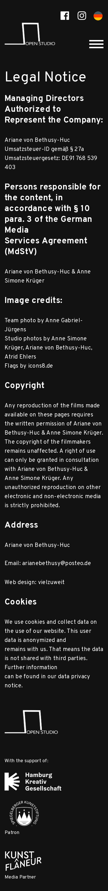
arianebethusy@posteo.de (56, 563)
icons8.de (40, 366)
